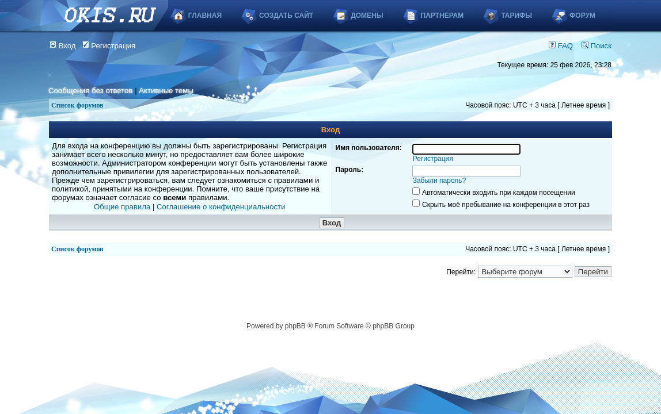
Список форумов (77, 105)
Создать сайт (286, 16)
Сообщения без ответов (90, 90)
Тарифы (516, 16)
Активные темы (166, 90)
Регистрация (109, 45)
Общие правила (122, 206)
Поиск (596, 45)
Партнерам (442, 16)
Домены (367, 16)
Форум (582, 16)
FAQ (561, 45)
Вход (63, 45)
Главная (205, 16)
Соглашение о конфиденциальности (221, 206)
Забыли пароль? (439, 181)
